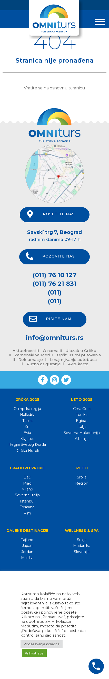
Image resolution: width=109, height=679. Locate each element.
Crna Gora (82, 408)
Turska (81, 414)
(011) (55, 292)
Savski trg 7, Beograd (54, 232)
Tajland (27, 539)
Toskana (27, 507)
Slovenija (82, 551)
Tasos (27, 420)
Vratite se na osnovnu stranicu (54, 88)
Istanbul (27, 501)
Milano (27, 489)
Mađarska (81, 545)
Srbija (81, 477)
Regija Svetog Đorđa (27, 444)
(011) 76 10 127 (54, 275)
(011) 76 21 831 (54, 283)
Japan (27, 545)
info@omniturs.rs (54, 337)
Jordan (27, 551)
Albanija (81, 438)
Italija (81, 426)
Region (81, 483)
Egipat (82, 420)
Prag (27, 483)
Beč (27, 477)
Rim (27, 513)
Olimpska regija (27, 408)
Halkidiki (27, 414)
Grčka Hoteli (27, 450)
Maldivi (27, 557)
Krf (27, 426)
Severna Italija (27, 495)
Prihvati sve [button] (34, 653)
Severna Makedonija (82, 432)
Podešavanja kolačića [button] (42, 644)
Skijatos (27, 438)
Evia (27, 432)
